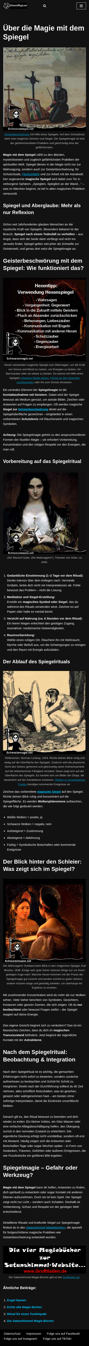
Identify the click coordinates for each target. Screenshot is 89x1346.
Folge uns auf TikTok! (57, 1338)
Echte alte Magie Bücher (24, 1307)
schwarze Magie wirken (35, 378)
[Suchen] (44, 5)
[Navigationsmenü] (81, 5)
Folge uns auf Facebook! (63, 1333)
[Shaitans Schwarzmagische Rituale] (15, 6)
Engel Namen (16, 1300)
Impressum (33, 1333)
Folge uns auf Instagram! (20, 1338)
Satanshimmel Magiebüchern (45, 1227)
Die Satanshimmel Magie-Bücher (30, 1321)
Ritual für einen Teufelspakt (27, 1314)
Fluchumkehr (31, 174)
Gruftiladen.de (71, 1277)
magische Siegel (49, 791)
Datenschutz (12, 1333)
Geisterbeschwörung (16, 134)
